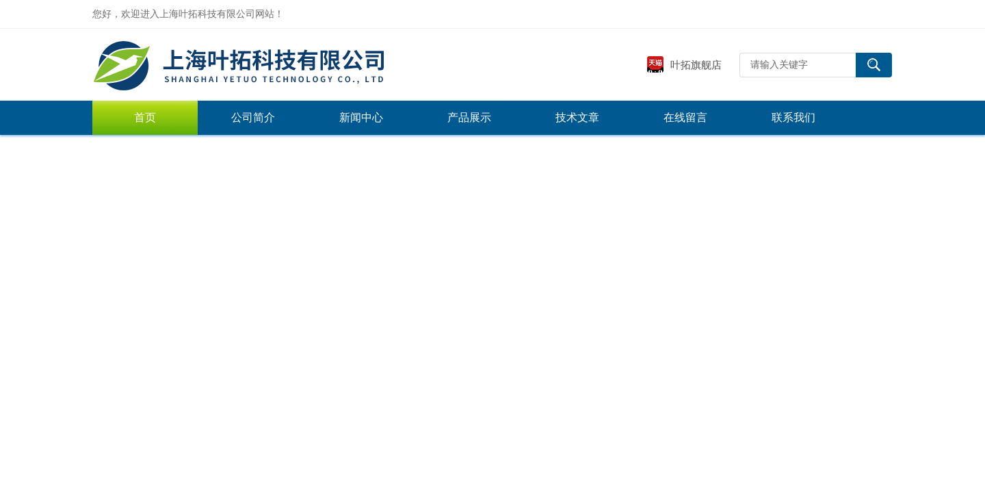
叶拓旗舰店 (684, 64)
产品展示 (469, 117)
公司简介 (253, 117)
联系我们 (793, 117)
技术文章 (577, 117)
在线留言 (685, 117)
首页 (145, 117)
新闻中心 (361, 117)
